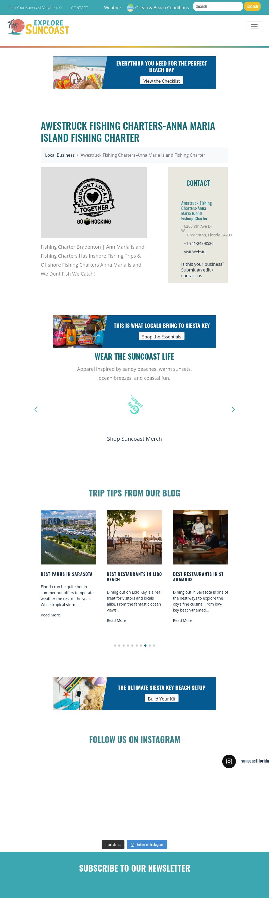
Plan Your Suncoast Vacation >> (35, 7)
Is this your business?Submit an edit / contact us (202, 270)
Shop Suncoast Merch (134, 438)
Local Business (60, 155)
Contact (79, 7)
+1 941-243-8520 (199, 243)
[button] (115, 645)
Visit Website (195, 251)
